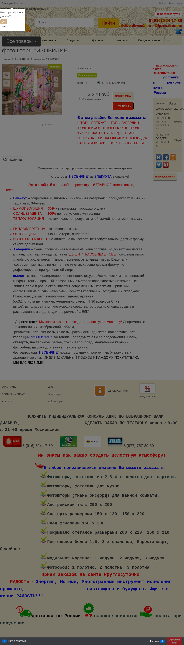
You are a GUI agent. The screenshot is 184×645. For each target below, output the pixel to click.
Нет (4, 26)
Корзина (154, 641)
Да (3, 21)
